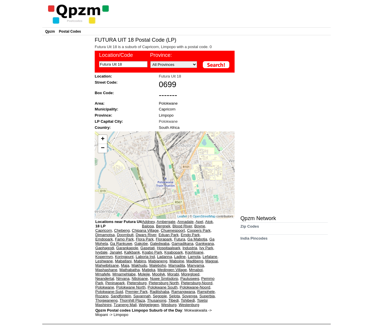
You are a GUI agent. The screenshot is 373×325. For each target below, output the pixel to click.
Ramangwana (183, 291)
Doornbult (125, 235)
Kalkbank (132, 252)
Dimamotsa (105, 235)
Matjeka (148, 270)
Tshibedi (188, 300)
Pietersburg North (164, 283)
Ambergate (165, 221)
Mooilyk (158, 274)
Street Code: (106, 82)
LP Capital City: (109, 121)
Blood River (182, 226)
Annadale (185, 221)
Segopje (160, 296)
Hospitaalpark (168, 248)
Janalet (116, 252)
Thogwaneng (106, 300)
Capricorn (167, 109)
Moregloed (190, 274)
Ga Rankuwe (121, 243)
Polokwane (168, 103)
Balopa (148, 226)
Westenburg (189, 305)
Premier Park (136, 291)
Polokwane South (163, 287)
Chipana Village (145, 230)
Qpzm (50, 31)
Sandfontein (121, 296)
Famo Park (124, 239)
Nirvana (122, 278)
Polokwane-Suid (109, 291)
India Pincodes (254, 240)
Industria (189, 248)
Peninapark (115, 283)
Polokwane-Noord (195, 287)
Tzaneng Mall (125, 305)
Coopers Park (199, 230)
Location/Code (116, 55)
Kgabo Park (152, 252)
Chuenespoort (173, 230)
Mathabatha (129, 270)
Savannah (142, 296)
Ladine (180, 256)
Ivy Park (206, 248)
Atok (209, 221)
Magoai (211, 261)
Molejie (144, 274)
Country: (103, 127)
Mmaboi (196, 270)
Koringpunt (124, 256)
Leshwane (104, 261)
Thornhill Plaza (132, 300)
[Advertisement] (67, 124)
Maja (125, 265)
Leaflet (182, 216)
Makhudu (139, 265)
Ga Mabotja (197, 239)
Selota (174, 296)
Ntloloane (140, 278)
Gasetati (147, 248)
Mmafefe (102, 274)
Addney (148, 221)
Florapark (164, 239)
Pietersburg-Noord (196, 283)
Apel (199, 221)
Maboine (176, 261)
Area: (100, 103)
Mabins (140, 261)
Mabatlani (123, 261)
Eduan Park (169, 235)
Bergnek (163, 226)
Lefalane (210, 256)
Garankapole (127, 248)
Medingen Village (172, 270)
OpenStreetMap (204, 216)
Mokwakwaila (196, 310)
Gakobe (141, 243)
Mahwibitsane (107, 265)
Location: (103, 76)
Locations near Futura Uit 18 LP (118, 223)
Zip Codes (249, 228)
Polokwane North (130, 287)
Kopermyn (104, 256)
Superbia (207, 296)
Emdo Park (190, 235)
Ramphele (206, 291)
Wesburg (169, 305)
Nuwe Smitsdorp (164, 278)
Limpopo (166, 115)
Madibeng (194, 261)
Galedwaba (160, 243)
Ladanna (164, 256)
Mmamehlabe (124, 274)
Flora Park (145, 239)
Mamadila (176, 265)
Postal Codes (70, 31)
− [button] (103, 148)
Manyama (195, 265)
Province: (161, 55)
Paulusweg (189, 278)
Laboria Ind (145, 256)
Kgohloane (194, 252)
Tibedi (173, 300)
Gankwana (205, 243)
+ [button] (103, 139)
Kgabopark (173, 252)
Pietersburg (137, 283)
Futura (179, 239)
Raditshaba (159, 291)
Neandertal (104, 278)
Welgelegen (149, 305)
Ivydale (101, 252)
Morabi (173, 274)
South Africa (169, 127)
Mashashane (106, 270)
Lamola (194, 256)
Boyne (199, 226)
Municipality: (106, 109)
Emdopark (104, 239)
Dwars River (146, 235)
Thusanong (156, 300)
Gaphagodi (104, 248)
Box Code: (104, 93)
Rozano (101, 296)
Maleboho (157, 265)
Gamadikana (182, 243)
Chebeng (122, 230)
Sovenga (189, 296)
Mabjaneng (157, 261)
